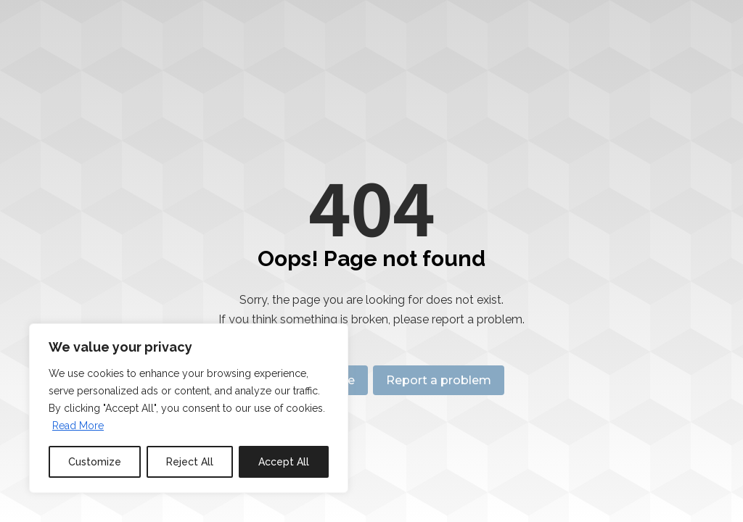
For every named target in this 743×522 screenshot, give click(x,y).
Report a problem (441, 380)
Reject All (189, 462)
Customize (94, 462)
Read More (78, 425)
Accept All (283, 462)
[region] (188, 408)
